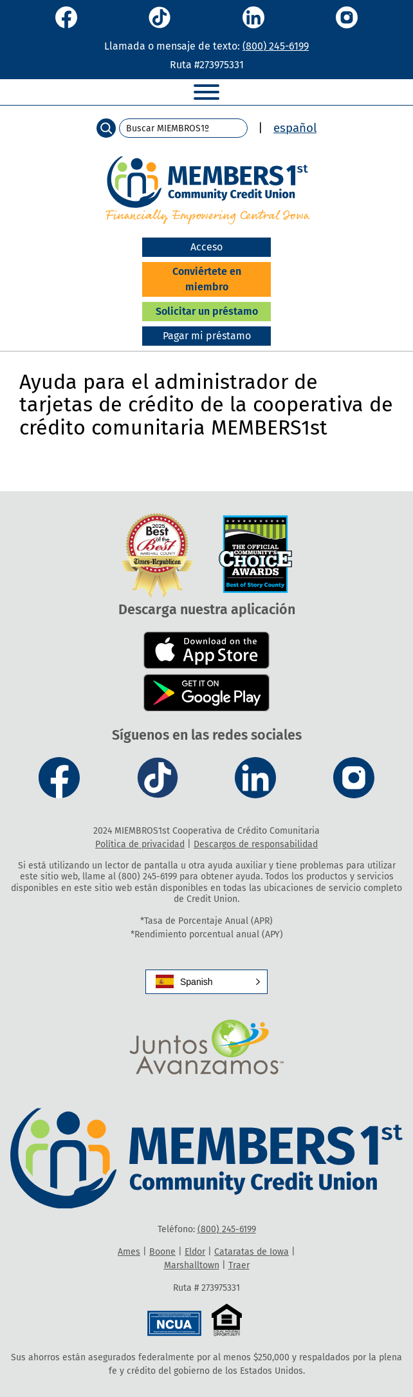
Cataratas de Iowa (251, 1251)
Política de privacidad (140, 844)
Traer (239, 1265)
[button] (206, 981)
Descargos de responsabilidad (256, 844)
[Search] (106, 128)
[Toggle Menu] (206, 92)
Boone (162, 1251)
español (295, 127)
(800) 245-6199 (276, 46)
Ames (129, 1251)
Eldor (195, 1251)
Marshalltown (191, 1265)
